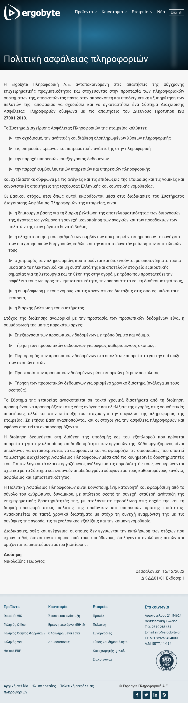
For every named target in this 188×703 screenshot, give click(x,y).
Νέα (161, 12)
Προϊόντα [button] (86, 12)
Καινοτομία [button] (115, 12)
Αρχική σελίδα (16, 686)
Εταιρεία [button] (142, 12)
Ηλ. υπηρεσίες (43, 686)
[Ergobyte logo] (30, 12)
